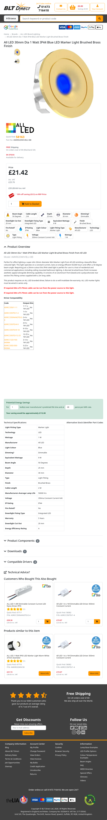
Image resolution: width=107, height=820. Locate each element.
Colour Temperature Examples (88, 756)
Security (59, 743)
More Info (44, 673)
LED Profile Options (88, 751)
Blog (7, 747)
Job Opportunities (12, 762)
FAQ (82, 765)
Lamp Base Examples (89, 747)
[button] (101, 604)
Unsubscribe (35, 770)
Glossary (84, 776)
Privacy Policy (61, 755)
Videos (83, 780)
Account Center (37, 743)
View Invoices (35, 759)
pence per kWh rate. (83, 407)
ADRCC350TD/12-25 (12, 335)
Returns (33, 774)
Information (86, 743)
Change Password (37, 751)
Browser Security (62, 751)
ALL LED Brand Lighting (30, 34)
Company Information (15, 743)
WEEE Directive (86, 769)
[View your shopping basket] (79, 7)
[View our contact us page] (61, 7)
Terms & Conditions (13, 759)
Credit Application (37, 766)
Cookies (58, 747)
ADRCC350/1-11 (10, 307)
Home (6, 34)
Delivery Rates (11, 755)
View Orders (35, 755)
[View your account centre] (97, 7)
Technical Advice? (17, 572)
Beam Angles (85, 761)
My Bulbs (34, 762)
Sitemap (8, 766)
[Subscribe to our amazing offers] (28, 727)
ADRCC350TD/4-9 (11, 324)
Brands (15, 34)
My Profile (34, 747)
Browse (11, 18)
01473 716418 (43, 8)
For (7, 407)
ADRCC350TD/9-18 (12, 330)
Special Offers (86, 773)
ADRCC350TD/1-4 (11, 313)
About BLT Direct (12, 751)
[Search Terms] (58, 19)
